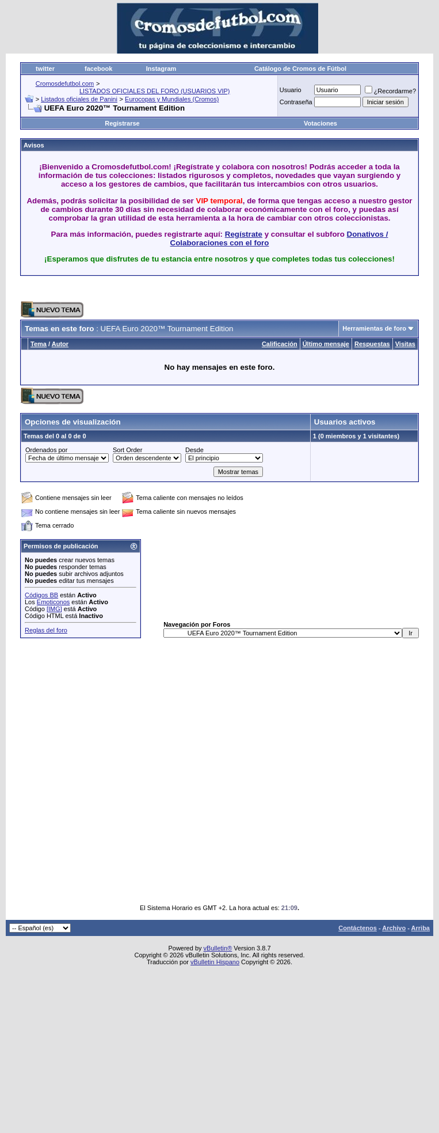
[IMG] (54, 608)
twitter (45, 68)
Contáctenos (357, 927)
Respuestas (372, 343)
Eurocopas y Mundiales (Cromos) (172, 99)
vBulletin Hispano (214, 961)
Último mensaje (326, 343)
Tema (38, 343)
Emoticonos (53, 601)
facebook (98, 68)
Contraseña (296, 101)
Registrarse (122, 123)
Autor (60, 343)
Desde (194, 449)
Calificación (279, 343)
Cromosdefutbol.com (65, 83)
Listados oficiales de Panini (79, 99)
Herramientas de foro (374, 328)
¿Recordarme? (390, 91)
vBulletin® (218, 948)
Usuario (290, 89)
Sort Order (127, 449)
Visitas (405, 343)
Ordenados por (46, 449)
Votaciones (320, 123)
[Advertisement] (190, 771)
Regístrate (243, 234)
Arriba (420, 927)
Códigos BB (41, 595)
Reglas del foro (46, 630)
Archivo (394, 927)
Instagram (161, 68)
